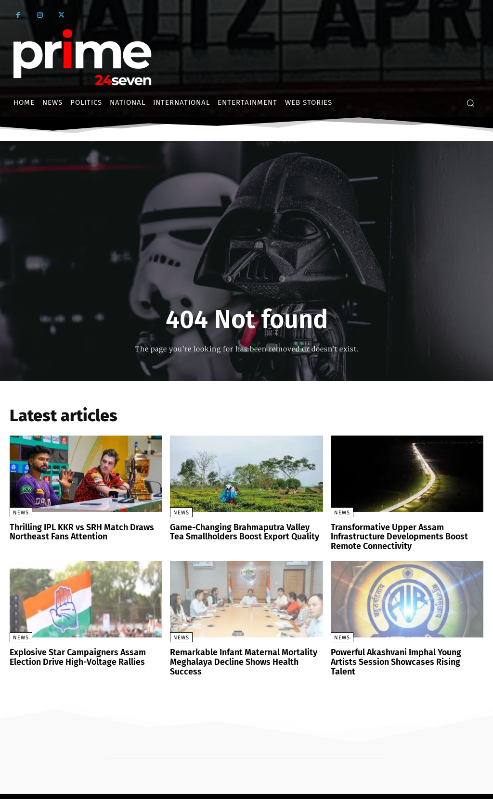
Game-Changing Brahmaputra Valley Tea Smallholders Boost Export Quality (240, 531)
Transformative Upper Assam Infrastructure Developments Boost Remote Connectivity (392, 536)
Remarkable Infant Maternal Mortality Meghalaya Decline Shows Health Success (243, 653)
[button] (470, 103)
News (21, 513)
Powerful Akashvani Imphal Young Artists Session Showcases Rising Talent (403, 653)
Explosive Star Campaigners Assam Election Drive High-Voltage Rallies (71, 653)
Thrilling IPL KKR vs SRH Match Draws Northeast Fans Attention (76, 531)
